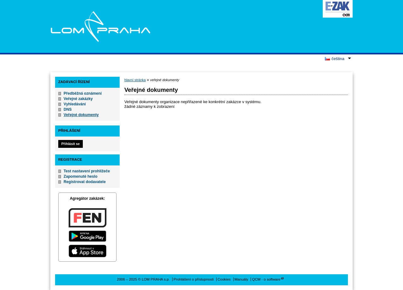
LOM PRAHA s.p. (100, 26)
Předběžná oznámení (83, 93)
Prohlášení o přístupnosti (193, 279)
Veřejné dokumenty (81, 115)
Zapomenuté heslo (80, 176)
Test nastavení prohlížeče (87, 171)
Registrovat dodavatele (85, 182)
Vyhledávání (75, 104)
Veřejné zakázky (78, 99)
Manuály (241, 279)
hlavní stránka (135, 80)
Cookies (224, 279)
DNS (68, 109)
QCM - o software (266, 279)
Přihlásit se (70, 144)
